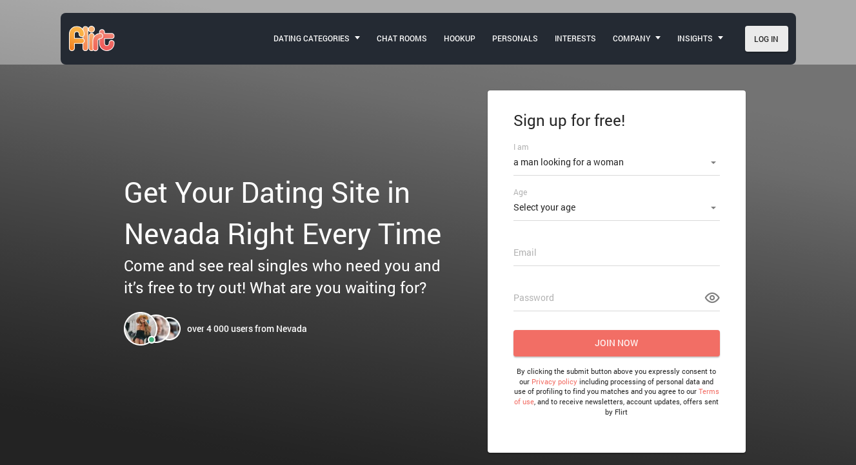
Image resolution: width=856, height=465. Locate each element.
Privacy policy (554, 381)
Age (520, 192)
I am (520, 146)
